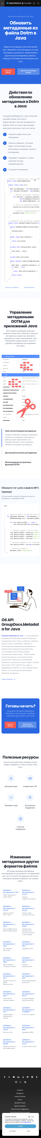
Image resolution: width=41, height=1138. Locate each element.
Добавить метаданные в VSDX (9, 1027)
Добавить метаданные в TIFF (9, 1010)
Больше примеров (11, 287)
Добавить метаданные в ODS (28, 960)
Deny (28, 1131)
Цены (20, 1100)
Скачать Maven (8, 71)
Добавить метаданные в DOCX (9, 908)
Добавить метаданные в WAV (28, 1027)
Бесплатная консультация (20, 1112)
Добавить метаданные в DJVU (28, 892)
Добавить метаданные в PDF (28, 976)
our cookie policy (26, 1122)
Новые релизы (20, 1096)
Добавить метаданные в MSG (9, 960)
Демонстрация (19, 1106)
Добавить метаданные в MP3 (28, 944)
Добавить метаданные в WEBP (9, 1042)
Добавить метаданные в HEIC (9, 924)
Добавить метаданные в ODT (9, 976)
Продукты (20, 1093)
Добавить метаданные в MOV (9, 944)
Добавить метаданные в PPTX (28, 994)
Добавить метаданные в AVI (10, 891)
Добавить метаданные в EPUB (28, 908)
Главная (20, 1090)
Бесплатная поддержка (20, 1109)
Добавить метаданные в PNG (9, 994)
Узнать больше (7, 679)
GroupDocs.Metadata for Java (15, 116)
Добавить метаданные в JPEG (28, 924)
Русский (26, 3)
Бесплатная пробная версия (28, 71)
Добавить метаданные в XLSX (28, 1042)
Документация (29, 287)
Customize (12, 1131)
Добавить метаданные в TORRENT (28, 1010)
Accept (20, 1126)
